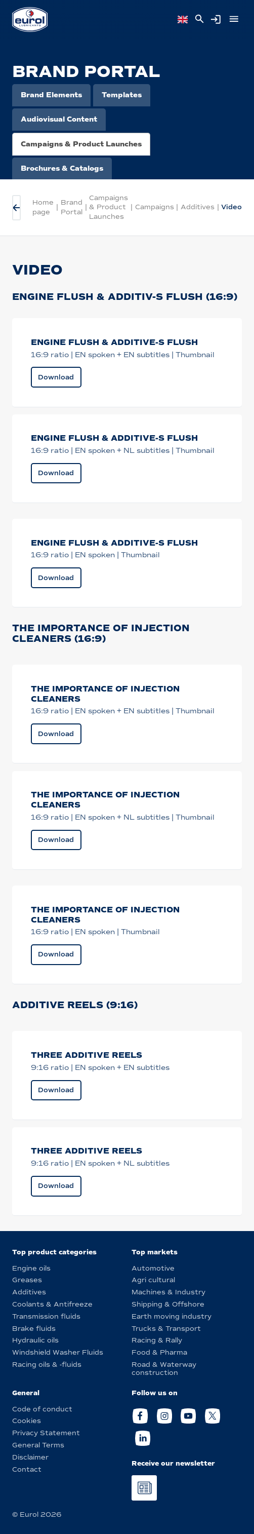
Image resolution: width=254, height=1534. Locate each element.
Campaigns (154, 207)
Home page (43, 207)
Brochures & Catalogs (62, 168)
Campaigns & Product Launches (81, 144)
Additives (198, 207)
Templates (122, 95)
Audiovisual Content (59, 119)
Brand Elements (51, 95)
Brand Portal (71, 207)
